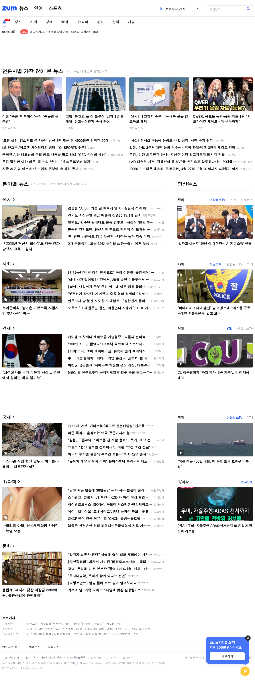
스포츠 (55, 8)
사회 (33, 21)
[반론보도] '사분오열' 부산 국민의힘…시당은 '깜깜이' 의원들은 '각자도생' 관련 (74, 623)
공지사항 (96, 657)
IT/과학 (82, 21)
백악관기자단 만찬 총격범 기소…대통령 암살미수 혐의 (64, 32)
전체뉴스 (34, 647)
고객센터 (112, 657)
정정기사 (8, 618)
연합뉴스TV (9, 128)
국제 (64, 21)
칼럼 (115, 21)
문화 (100, 21)
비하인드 (198, 128)
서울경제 (215, 264)
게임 (131, 21)
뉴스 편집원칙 (10, 657)
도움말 (127, 657)
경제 (49, 21)
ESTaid (9, 668)
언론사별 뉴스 (11, 647)
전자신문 (247, 482)
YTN (232, 200)
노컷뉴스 (71, 128)
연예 (38, 8)
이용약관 (29, 657)
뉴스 (23, 8)
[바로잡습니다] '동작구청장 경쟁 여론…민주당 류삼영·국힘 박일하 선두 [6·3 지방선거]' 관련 (82, 634)
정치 (18, 21)
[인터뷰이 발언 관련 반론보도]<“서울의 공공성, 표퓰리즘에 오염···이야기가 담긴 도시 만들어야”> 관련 (88, 629)
